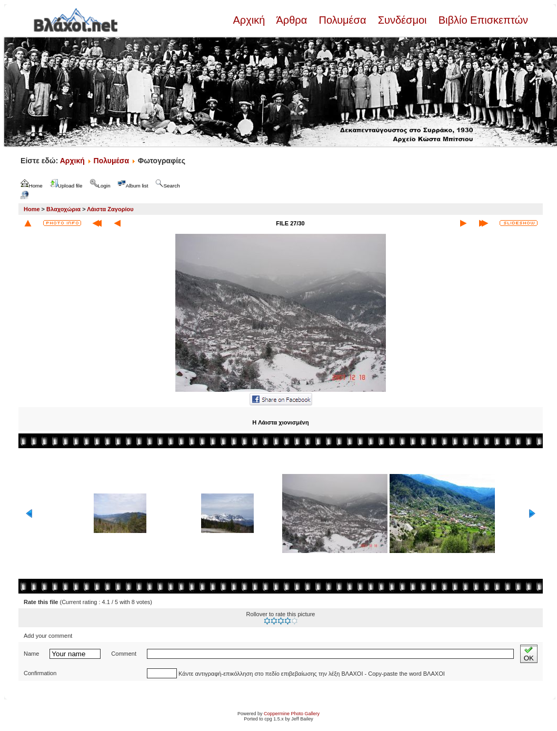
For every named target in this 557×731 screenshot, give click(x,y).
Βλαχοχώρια (63, 209)
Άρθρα (292, 20)
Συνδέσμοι (402, 20)
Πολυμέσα (342, 20)
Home (32, 209)
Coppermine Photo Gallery (292, 713)
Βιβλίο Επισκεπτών (481, 20)
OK (529, 654)
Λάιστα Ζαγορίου (110, 209)
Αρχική (250, 20)
